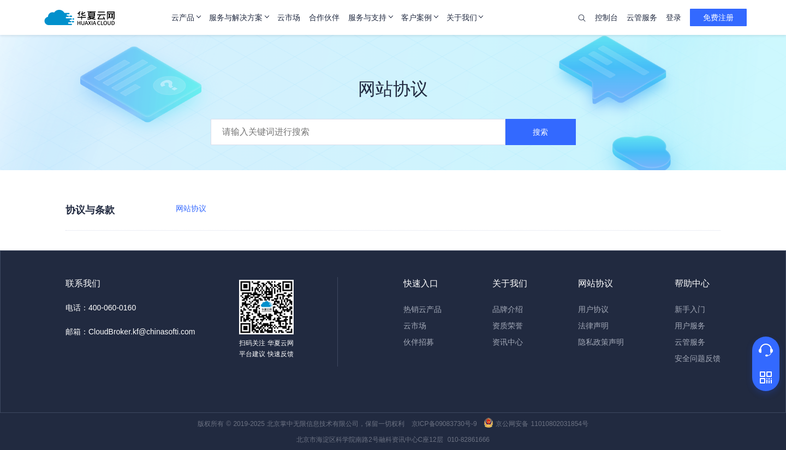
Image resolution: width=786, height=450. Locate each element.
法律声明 (593, 325)
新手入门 (690, 309)
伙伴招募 (418, 342)
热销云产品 (422, 309)
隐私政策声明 (601, 342)
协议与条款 (90, 210)
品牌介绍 (507, 309)
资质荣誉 (507, 325)
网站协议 (191, 208)
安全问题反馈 (697, 358)
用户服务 (690, 325)
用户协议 (593, 309)
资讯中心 (507, 342)
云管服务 (690, 342)
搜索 (540, 132)
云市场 (414, 325)
